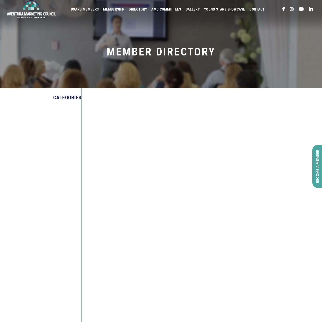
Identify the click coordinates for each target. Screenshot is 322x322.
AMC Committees (166, 9)
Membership (113, 9)
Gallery (193, 9)
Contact (257, 9)
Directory (138, 9)
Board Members (85, 9)
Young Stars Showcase (224, 9)
